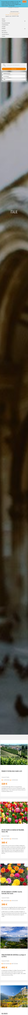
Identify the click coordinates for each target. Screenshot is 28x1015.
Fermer (24, 1)
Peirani (3, 19)
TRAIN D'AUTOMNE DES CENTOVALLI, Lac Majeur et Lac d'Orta (13, 956)
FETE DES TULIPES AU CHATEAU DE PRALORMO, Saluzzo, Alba (12, 831)
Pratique (14, 28)
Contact (3, 36)
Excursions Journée (6, 23)
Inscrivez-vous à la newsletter (12, 14)
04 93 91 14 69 (15, 16)
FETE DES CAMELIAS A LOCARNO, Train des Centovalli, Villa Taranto (11, 892)
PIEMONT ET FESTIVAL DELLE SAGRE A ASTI (11, 771)
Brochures (4, 30)
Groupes (3, 26)
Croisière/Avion (5, 24)
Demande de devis (15, 11)
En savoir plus (11, 5)
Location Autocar (5, 34)
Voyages (14, 21)
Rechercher (14, 69)
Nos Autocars (4, 32)
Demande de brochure (14, 13)
